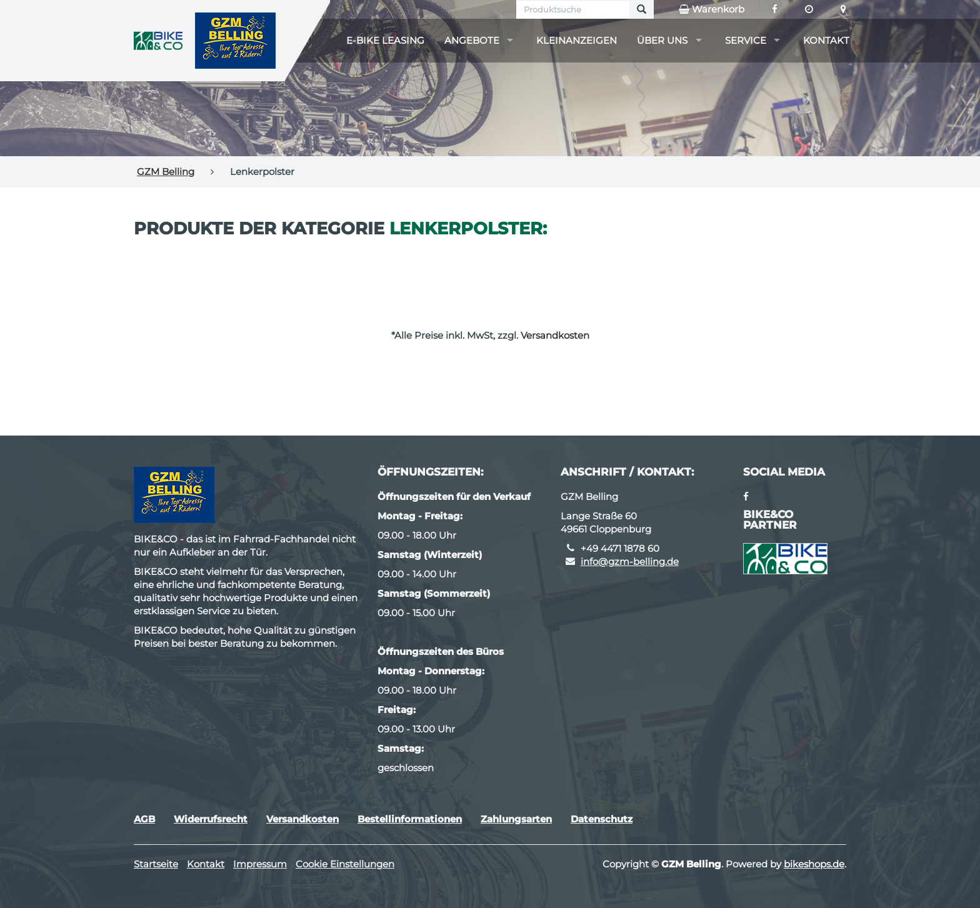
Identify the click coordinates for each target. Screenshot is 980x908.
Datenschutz (601, 819)
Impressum (260, 864)
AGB (144, 819)
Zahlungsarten (516, 819)
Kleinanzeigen (576, 40)
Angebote (471, 40)
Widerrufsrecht (211, 819)
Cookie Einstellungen (345, 864)
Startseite (156, 864)
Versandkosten (555, 335)
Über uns (662, 40)
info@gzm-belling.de (630, 561)
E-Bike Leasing (385, 40)
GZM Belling (165, 171)
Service (745, 40)
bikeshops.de (814, 864)
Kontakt (826, 40)
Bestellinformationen (410, 819)
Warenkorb (711, 9)
